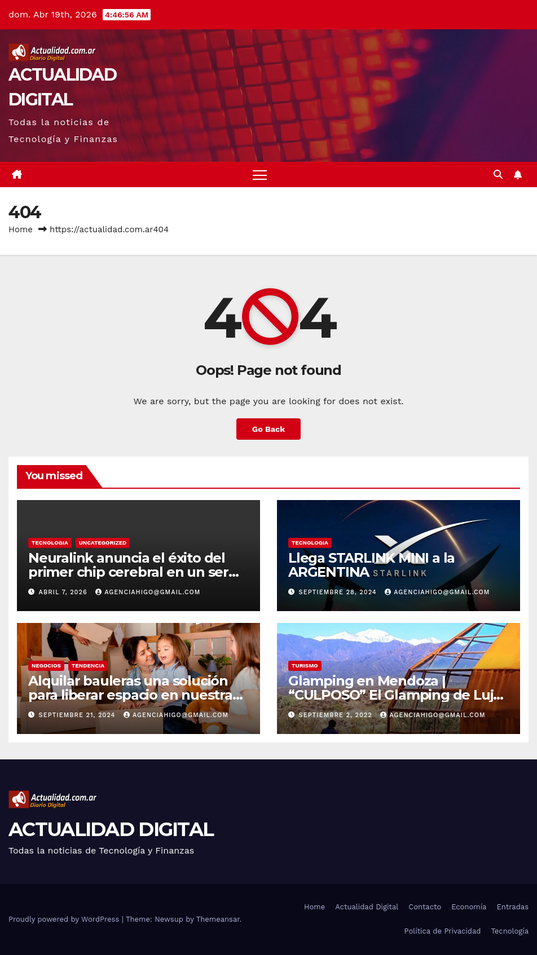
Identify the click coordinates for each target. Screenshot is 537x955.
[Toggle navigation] (260, 174)
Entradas (512, 907)
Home (20, 229)
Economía (468, 907)
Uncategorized (103, 543)
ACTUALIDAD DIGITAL (110, 829)
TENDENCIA (88, 665)
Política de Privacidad (442, 931)
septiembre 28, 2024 (339, 592)
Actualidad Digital (366, 907)
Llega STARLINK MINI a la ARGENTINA (371, 565)
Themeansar (218, 919)
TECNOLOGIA (50, 543)
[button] (498, 174)
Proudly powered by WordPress (65, 919)
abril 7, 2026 (64, 592)
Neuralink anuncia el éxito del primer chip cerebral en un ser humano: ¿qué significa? (128, 572)
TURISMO (305, 665)
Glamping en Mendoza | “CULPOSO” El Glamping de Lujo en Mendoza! (394, 695)
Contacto (424, 907)
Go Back (268, 429)
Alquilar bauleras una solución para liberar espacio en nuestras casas (133, 695)
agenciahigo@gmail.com (147, 592)
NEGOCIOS (46, 665)
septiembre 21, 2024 (78, 715)
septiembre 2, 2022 (337, 715)
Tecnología (510, 931)
